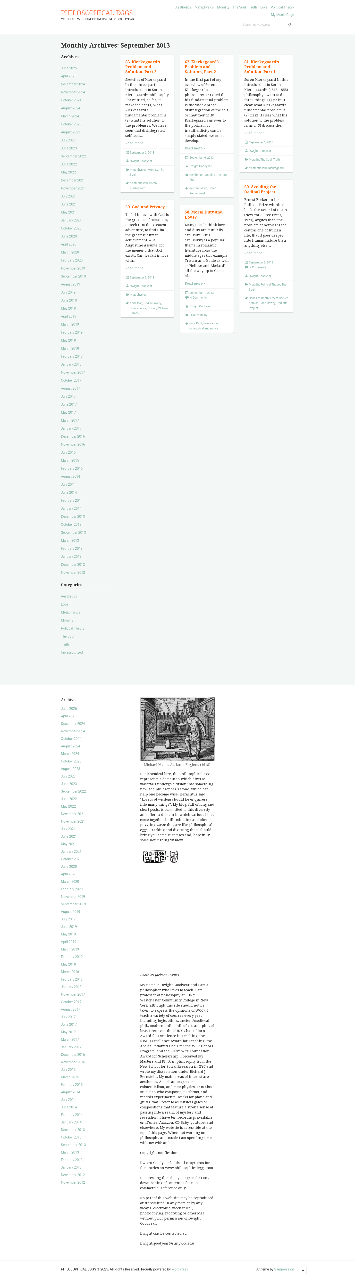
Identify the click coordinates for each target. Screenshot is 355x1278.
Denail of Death (259, 298)
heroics (253, 303)
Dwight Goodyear (141, 161)
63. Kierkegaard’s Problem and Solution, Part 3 (142, 67)
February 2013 (72, 548)
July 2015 (68, 452)
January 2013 (71, 556)
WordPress (179, 1269)
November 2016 (73, 444)
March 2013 (70, 540)
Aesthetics (183, 7)
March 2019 (70, 324)
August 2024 (70, 108)
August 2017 (70, 388)
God (146, 303)
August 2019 (70, 284)
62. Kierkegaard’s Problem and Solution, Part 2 (202, 67)
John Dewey (267, 303)
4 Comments (198, 297)
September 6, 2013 (142, 152)
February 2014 (72, 500)
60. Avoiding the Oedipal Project (260, 189)
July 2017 (68, 396)
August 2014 (70, 476)
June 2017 (69, 404)
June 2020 (69, 236)
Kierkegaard (276, 168)
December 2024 (73, 84)
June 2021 (69, 204)
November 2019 (73, 268)
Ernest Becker (279, 298)
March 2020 (70, 252)
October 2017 (71, 380)
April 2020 (68, 244)
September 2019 (73, 276)
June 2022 (69, 164)
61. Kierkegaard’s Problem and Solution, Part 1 (261, 67)
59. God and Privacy (145, 207)
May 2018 (68, 340)
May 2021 (68, 212)
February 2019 (72, 332)
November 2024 (73, 92)
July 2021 (68, 196)
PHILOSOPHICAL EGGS (97, 13)
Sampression (284, 1269)
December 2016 (73, 436)
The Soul (239, 7)
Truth (253, 7)
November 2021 (73, 188)
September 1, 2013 (201, 293)
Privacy (152, 308)
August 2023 (70, 132)
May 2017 (68, 412)
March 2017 (70, 420)
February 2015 (72, 468)
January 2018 (71, 364)
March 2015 (70, 460)
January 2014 (71, 508)
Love (264, 7)
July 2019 (68, 292)
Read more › (135, 143)
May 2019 (68, 308)
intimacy (155, 303)
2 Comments (258, 267)
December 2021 (73, 180)
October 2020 (71, 228)
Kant (199, 323)
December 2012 (73, 564)
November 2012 (73, 572)
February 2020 (72, 260)
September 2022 (73, 156)
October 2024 (71, 100)
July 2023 (68, 140)
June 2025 (69, 68)
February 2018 (72, 356)
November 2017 (73, 372)
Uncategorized (72, 652)
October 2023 (71, 124)
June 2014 (69, 492)
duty (192, 323)
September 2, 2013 (261, 262)
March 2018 (70, 348)
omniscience (138, 308)
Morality (223, 7)
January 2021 (71, 220)
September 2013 (73, 532)
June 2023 (69, 148)
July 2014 (68, 484)
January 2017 (71, 428)
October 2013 (71, 524)
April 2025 (68, 76)
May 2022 (68, 172)
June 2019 (69, 300)
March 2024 (70, 116)
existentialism (139, 183)
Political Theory (282, 7)
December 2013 (73, 516)
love (206, 323)
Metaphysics (204, 7)
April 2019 (68, 316)
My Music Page (282, 15)
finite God (136, 303)
